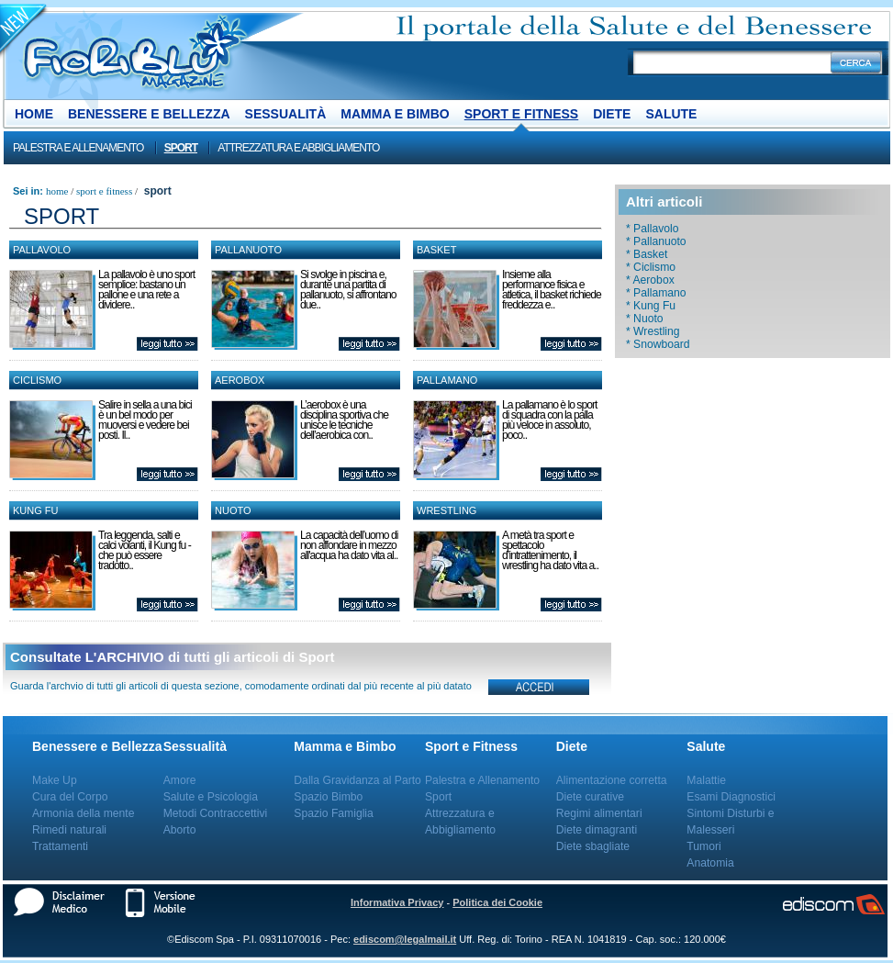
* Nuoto (645, 318)
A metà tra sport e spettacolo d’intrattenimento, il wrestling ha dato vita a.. (550, 550)
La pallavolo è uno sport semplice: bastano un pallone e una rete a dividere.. (146, 289)
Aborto (179, 829)
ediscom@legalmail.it (404, 939)
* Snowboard (658, 344)
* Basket (646, 254)
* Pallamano (656, 292)
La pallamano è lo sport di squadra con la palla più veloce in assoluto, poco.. (549, 420)
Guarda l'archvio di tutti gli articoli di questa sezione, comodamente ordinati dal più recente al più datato (241, 685)
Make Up (54, 780)
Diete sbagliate (593, 846)
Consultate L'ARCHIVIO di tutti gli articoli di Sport (172, 657)
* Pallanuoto (656, 241)
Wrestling (446, 510)
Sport (180, 147)
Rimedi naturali (69, 829)
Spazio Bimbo (328, 796)
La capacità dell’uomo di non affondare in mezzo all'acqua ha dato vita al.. (348, 545)
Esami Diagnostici (731, 796)
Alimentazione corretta (611, 780)
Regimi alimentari (599, 813)
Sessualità (286, 113)
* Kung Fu (650, 305)
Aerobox (239, 380)
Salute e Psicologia (210, 796)
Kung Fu (36, 510)
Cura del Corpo (69, 796)
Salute (671, 113)
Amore (179, 780)
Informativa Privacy (397, 902)
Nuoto (233, 510)
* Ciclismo (650, 267)
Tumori (703, 846)
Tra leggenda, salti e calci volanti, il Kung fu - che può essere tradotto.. (144, 550)
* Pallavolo (652, 228)
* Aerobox (650, 280)
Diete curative (590, 796)
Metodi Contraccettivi (215, 813)
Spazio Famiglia (333, 813)
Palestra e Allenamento (78, 147)
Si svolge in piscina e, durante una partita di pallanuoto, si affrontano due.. (348, 289)
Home (34, 113)
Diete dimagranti (597, 829)
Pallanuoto (248, 249)
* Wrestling (653, 331)
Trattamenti (60, 846)
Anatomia (709, 863)
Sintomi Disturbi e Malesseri (730, 821)
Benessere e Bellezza (149, 113)
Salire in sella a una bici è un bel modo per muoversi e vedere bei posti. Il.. (145, 420)
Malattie (706, 780)
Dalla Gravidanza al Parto (357, 780)
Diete (612, 113)
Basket (436, 249)
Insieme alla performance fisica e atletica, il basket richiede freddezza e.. (551, 289)
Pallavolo (42, 249)
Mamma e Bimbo (394, 113)
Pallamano (447, 380)
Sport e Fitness (521, 113)
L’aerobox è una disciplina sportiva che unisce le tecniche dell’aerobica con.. (344, 420)
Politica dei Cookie (497, 902)
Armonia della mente (83, 813)
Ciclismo (37, 380)
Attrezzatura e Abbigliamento (298, 147)
